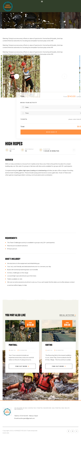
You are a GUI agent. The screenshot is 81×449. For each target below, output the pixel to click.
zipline (20, 170)
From (17, 323)
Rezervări (38, 23)
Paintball (36, 344)
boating (32, 170)
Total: (76, 127)
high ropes (26, 170)
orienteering (42, 170)
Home (29, 23)
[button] (42, 1)
